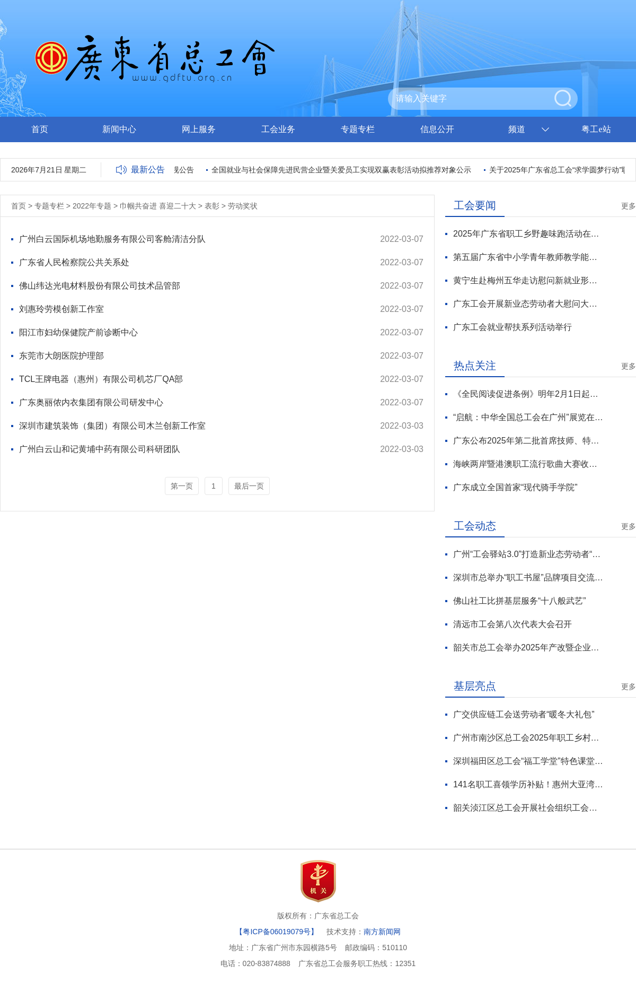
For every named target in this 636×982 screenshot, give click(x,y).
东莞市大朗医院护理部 (61, 355)
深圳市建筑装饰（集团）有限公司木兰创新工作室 (112, 425)
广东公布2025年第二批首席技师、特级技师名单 (528, 440)
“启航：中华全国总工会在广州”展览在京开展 (528, 417)
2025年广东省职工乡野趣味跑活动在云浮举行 (528, 233)
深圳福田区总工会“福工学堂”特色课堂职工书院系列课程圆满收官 (528, 761)
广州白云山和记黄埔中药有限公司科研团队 (99, 449)
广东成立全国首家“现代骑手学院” (515, 487)
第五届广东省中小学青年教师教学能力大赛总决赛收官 (528, 257)
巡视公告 (181, 170)
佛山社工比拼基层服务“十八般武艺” (519, 600)
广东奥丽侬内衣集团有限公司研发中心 (91, 402)
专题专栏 (358, 129)
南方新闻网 (382, 931)
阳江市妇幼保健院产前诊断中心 (78, 332)
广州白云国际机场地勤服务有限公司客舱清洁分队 (112, 239)
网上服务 (199, 129)
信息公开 (437, 129)
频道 (516, 129)
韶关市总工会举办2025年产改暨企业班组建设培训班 (528, 647)
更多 (628, 206)
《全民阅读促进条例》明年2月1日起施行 (528, 393)
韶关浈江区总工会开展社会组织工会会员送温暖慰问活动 (528, 807)
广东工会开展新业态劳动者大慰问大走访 (528, 303)
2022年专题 (92, 206)
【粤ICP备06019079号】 (276, 931)
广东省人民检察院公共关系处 (74, 262)
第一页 (182, 486)
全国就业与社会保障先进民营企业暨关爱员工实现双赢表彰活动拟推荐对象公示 (343, 170)
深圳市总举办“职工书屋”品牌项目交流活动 (528, 577)
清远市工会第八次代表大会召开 (512, 624)
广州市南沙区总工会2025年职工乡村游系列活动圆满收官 (528, 737)
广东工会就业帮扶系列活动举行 (512, 327)
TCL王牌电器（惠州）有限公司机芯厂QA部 (101, 379)
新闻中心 (119, 129)
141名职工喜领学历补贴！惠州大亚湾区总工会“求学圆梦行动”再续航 (528, 784)
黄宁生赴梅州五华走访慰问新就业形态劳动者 (528, 280)
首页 (39, 129)
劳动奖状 (243, 206)
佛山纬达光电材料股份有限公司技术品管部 (99, 285)
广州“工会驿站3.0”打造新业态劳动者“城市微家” (528, 554)
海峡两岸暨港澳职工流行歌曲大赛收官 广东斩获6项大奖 (528, 463)
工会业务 (278, 129)
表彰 (212, 206)
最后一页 (249, 486)
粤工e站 (596, 129)
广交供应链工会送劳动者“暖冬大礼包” (524, 714)
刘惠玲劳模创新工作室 (61, 309)
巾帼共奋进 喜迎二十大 (158, 206)
